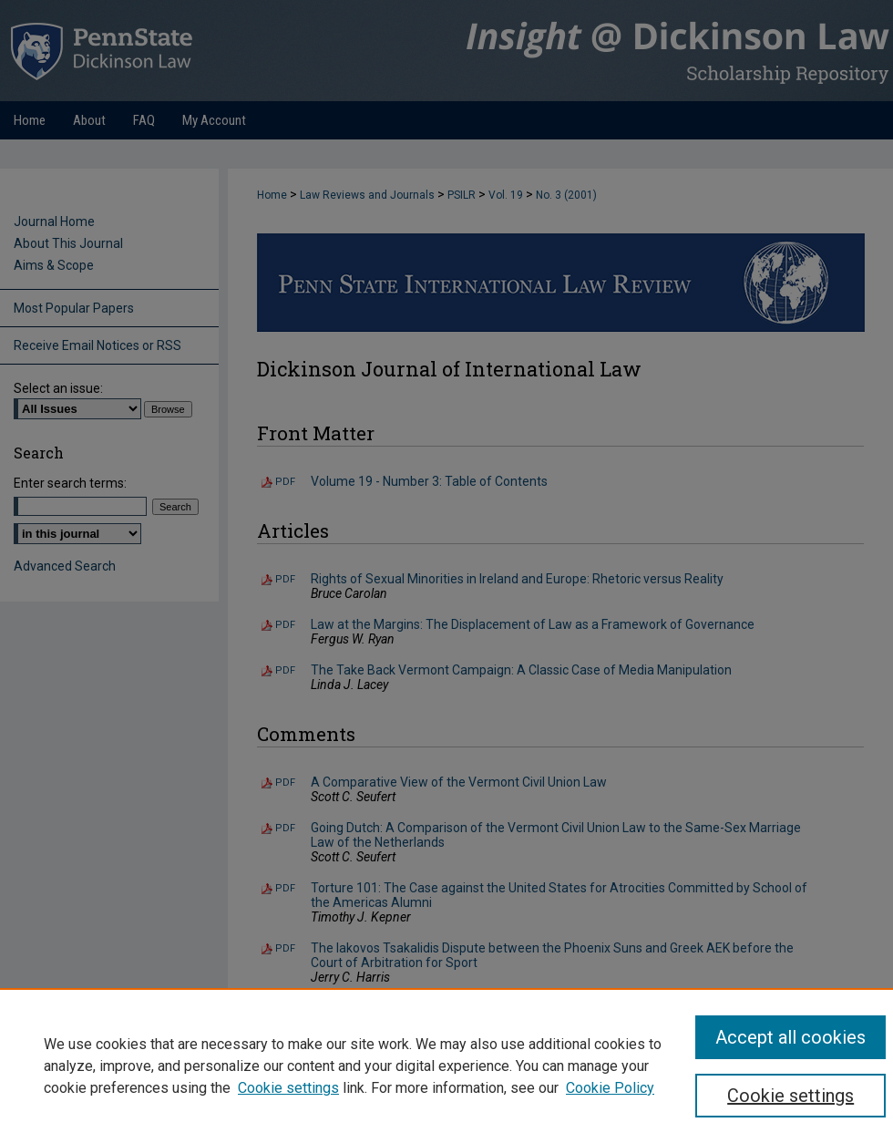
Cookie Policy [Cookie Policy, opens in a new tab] (610, 1088)
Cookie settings (288, 1088)
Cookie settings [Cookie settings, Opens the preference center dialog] (790, 1096)
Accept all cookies (790, 1037)
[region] (446, 1065)
